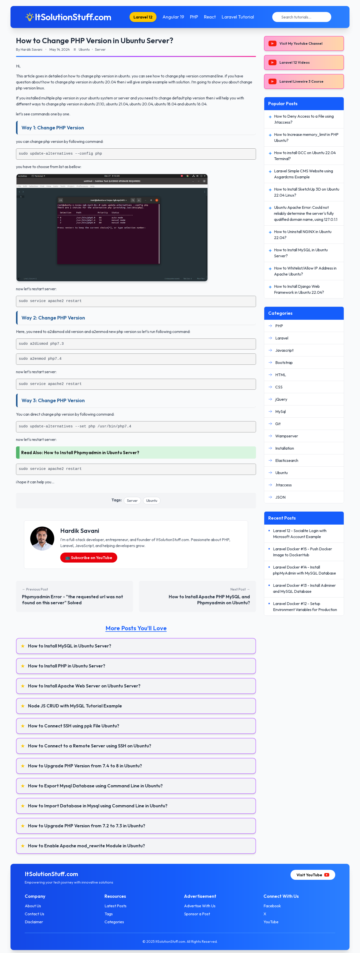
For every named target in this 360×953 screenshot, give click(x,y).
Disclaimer (37, 921)
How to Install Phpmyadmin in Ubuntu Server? (92, 452)
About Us (36, 905)
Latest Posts (117, 905)
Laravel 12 (143, 16)
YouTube (269, 921)
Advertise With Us (200, 905)
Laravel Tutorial (238, 17)
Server (132, 500)
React (210, 17)
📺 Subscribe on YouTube (88, 557)
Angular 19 (173, 17)
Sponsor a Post (197, 913)
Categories (116, 921)
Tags (110, 913)
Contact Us (38, 913)
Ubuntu (151, 500)
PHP (194, 17)
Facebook (271, 905)
